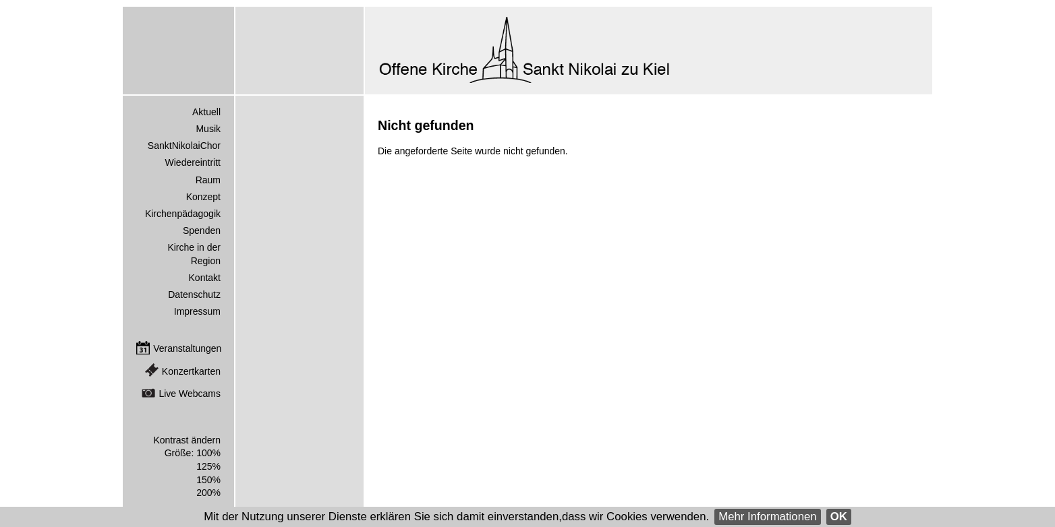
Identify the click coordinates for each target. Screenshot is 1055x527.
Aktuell (206, 111)
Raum (208, 180)
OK (838, 516)
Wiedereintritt (193, 162)
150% (208, 479)
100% (208, 452)
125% (208, 466)
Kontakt (205, 277)
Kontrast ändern (187, 440)
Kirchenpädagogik (183, 213)
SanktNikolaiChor (184, 145)
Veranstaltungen (187, 348)
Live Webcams (190, 393)
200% (208, 492)
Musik (208, 128)
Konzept (203, 196)
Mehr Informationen (767, 516)
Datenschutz (194, 294)
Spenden (202, 230)
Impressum (197, 311)
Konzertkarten (191, 371)
